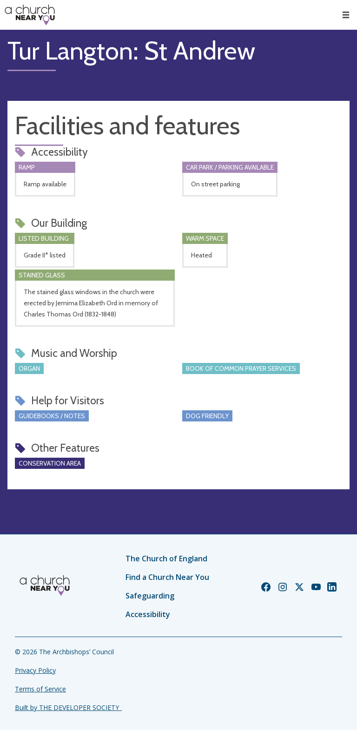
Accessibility (148, 614)
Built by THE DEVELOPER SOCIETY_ (68, 707)
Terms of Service (40, 688)
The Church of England (166, 558)
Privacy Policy (35, 670)
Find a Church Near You (167, 577)
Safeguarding (150, 596)
